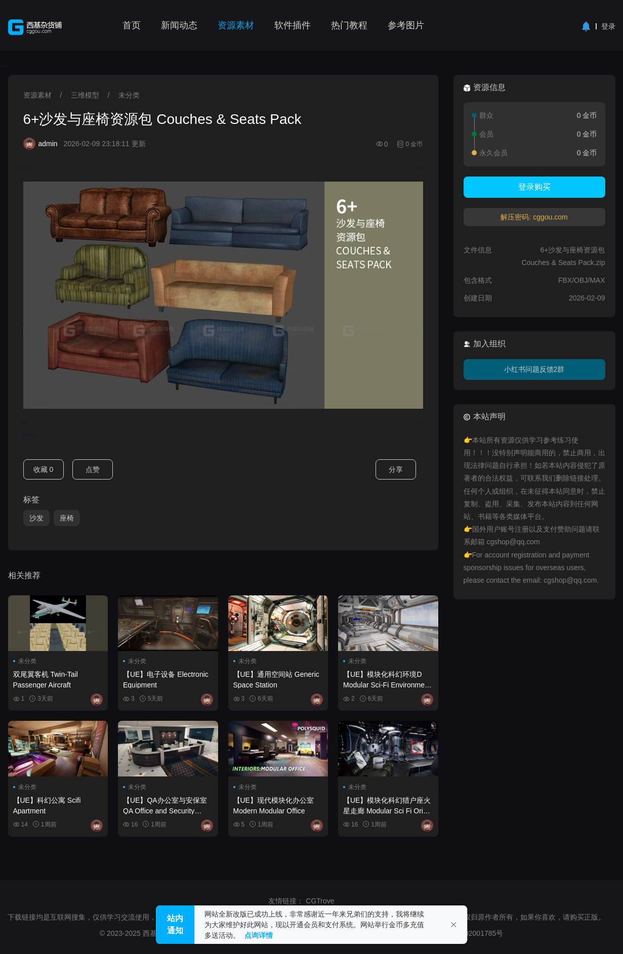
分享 (396, 469)
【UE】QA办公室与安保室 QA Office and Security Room (165, 805)
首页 (131, 25)
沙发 (36, 518)
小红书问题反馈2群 (534, 369)
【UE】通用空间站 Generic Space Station (276, 679)
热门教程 (349, 25)
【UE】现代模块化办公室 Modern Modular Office (273, 805)
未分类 (129, 95)
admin (48, 144)
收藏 (43, 469)
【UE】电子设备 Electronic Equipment (166, 679)
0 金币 (414, 144)
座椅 (67, 518)
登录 (608, 26)
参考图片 (406, 25)
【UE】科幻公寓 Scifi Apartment (47, 805)
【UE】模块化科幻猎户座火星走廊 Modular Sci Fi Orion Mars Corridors (387, 805)
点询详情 (258, 935)
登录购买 (534, 187)
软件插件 (292, 25)
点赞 (93, 469)
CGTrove (320, 901)
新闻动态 (179, 25)
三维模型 (85, 95)
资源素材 (236, 25)
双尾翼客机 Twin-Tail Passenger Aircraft (45, 679)
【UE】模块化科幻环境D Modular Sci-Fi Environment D (387, 679)
